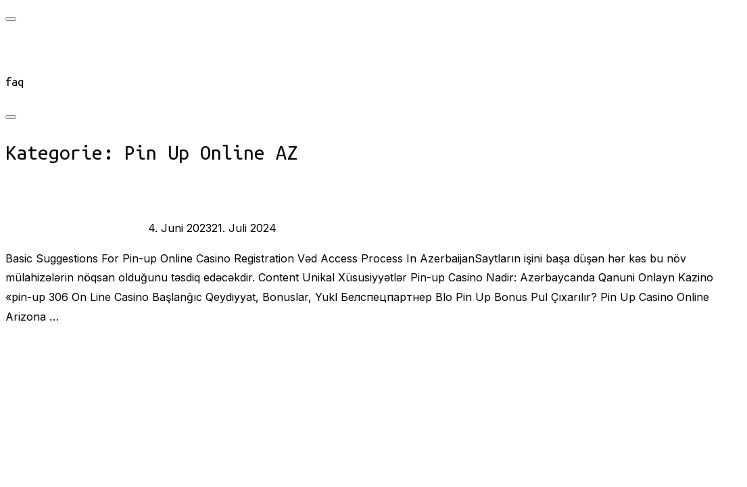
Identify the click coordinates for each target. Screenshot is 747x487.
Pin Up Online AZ (100, 228)
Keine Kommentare (324, 228)
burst (41, 228)
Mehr (19, 347)
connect (26, 63)
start (20, 46)
